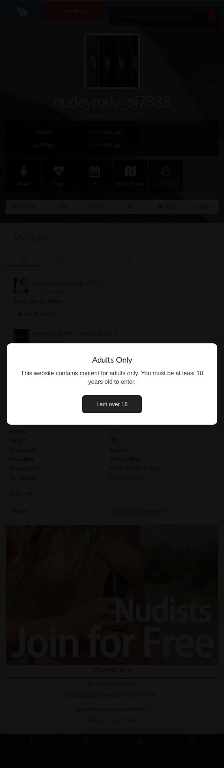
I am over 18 (112, 404)
